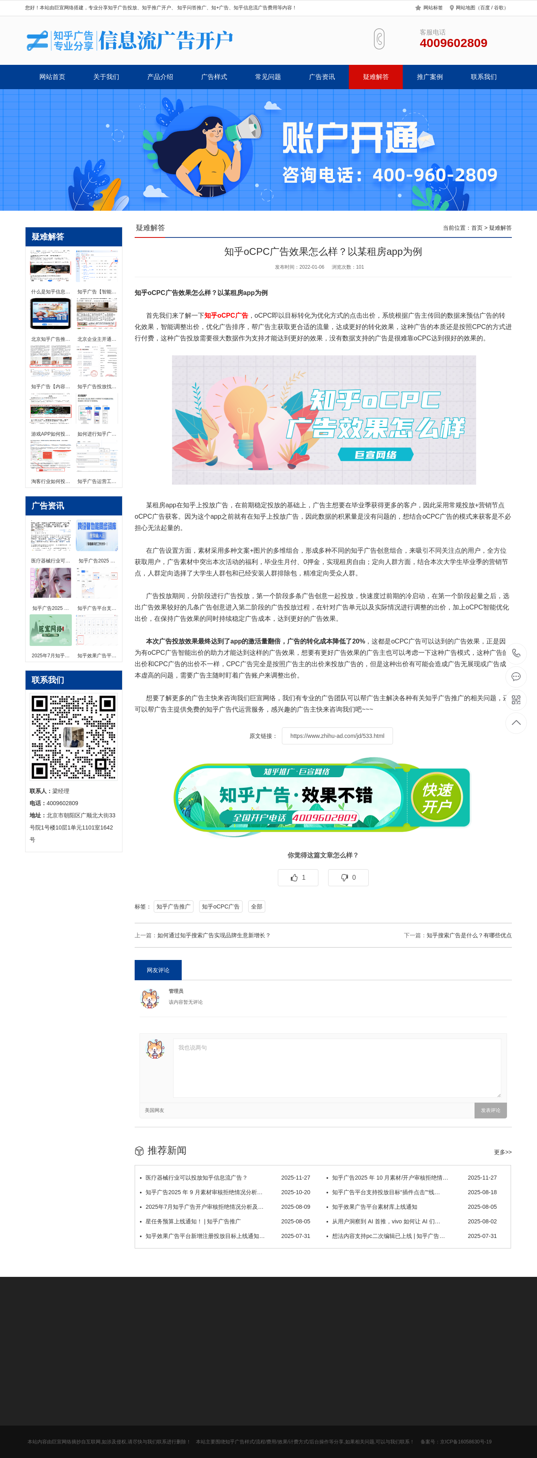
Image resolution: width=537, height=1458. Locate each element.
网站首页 (52, 76)
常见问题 (268, 76)
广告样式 (214, 76)
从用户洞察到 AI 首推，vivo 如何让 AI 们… (411, 1221)
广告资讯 (322, 76)
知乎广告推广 (174, 906)
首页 (477, 227)
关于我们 (106, 76)
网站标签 (433, 8)
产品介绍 (160, 76)
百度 (485, 8)
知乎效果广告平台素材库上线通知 (411, 1206)
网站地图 (465, 8)
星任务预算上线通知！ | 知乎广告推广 (225, 1221)
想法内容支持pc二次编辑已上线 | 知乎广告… (411, 1236)
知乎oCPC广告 (221, 906)
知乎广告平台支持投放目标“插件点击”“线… (411, 1192)
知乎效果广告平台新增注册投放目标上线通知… (225, 1236)
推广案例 (430, 76)
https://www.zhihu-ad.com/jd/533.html (337, 736)
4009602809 (516, 653)
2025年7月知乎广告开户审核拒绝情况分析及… (225, 1206)
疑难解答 (376, 76)
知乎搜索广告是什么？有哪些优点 (469, 935)
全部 (256, 906)
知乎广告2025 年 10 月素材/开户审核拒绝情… (411, 1177)
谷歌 (499, 8)
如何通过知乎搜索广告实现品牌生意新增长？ (214, 935)
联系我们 (484, 76)
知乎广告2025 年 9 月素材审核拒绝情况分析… (225, 1192)
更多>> (503, 1152)
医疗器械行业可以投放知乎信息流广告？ (225, 1177)
